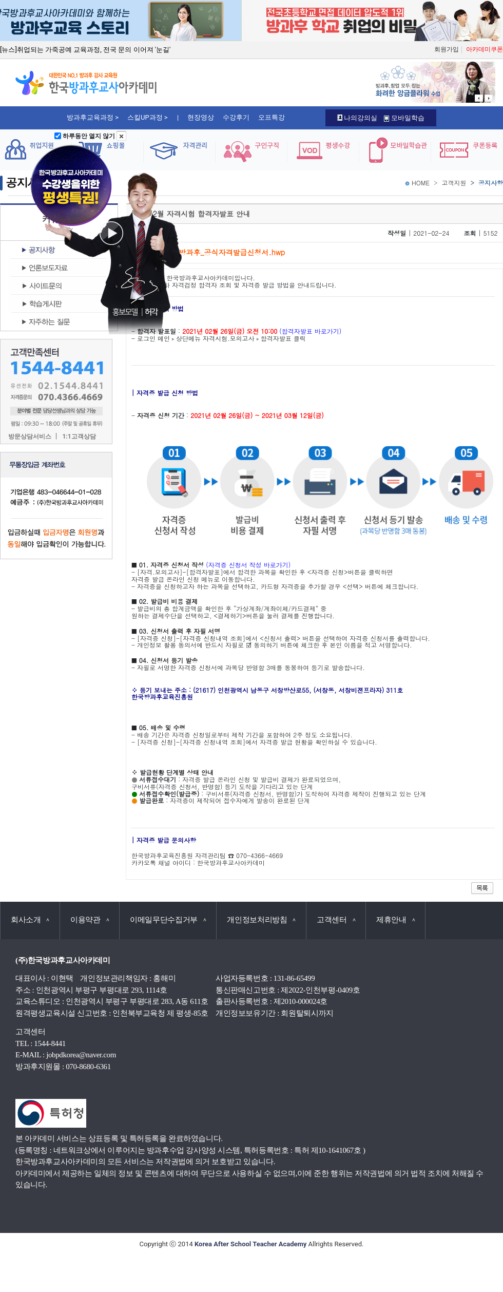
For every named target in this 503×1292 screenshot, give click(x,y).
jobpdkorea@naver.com (81, 1055)
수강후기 (236, 117)
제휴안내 (395, 920)
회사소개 (30, 920)
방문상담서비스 (29, 436)
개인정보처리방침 (261, 920)
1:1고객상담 (78, 436)
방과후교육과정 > (93, 117)
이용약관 (89, 920)
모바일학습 (404, 118)
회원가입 (446, 49)
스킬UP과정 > (147, 117)
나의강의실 (357, 118)
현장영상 (200, 117)
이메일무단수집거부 (168, 920)
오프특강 (271, 117)
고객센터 (336, 920)
